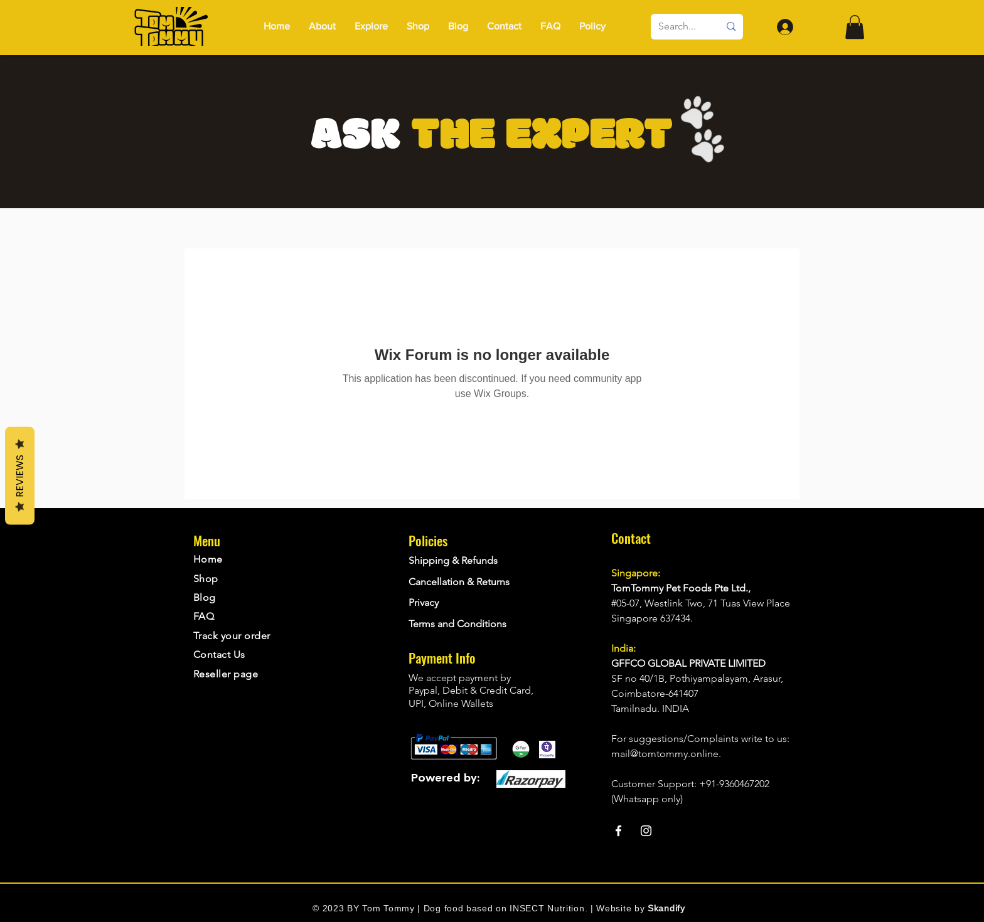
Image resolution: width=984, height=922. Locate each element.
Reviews (20, 476)
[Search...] (679, 27)
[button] (592, 26)
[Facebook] (618, 831)
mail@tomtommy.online (665, 754)
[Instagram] (646, 831)
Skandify (666, 908)
